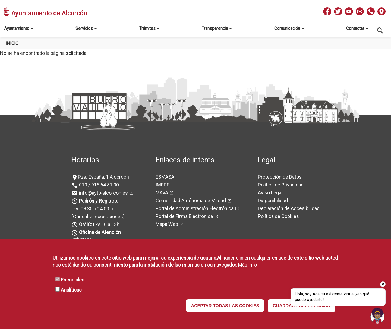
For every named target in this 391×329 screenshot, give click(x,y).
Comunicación (289, 28)
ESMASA (165, 177)
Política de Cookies (278, 216)
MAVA (162, 192)
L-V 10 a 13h (98, 224)
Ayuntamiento (18, 28)
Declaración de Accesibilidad (289, 208)
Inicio (11, 43)
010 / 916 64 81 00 (98, 185)
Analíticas (71, 290)
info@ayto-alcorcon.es (103, 193)
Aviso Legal (270, 192)
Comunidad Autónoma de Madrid (191, 200)
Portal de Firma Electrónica (184, 216)
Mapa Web (167, 224)
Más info (247, 265)
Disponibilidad (273, 200)
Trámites (149, 28)
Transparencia (217, 28)
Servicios (86, 28)
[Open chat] (377, 315)
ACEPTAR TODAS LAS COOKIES (225, 305)
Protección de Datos (280, 177)
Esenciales (72, 280)
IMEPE (162, 185)
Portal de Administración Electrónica (195, 208)
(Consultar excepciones (97, 216)
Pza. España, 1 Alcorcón (103, 177)
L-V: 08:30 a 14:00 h (92, 208)
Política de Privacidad (281, 185)
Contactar (357, 28)
